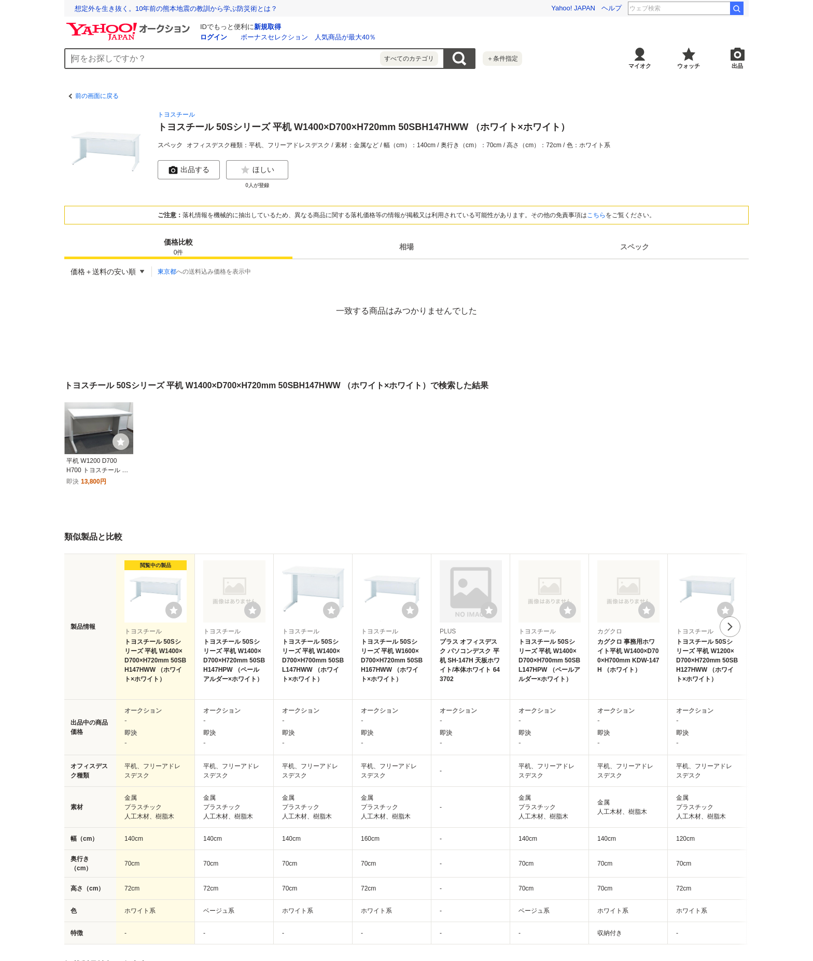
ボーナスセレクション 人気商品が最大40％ (308, 37)
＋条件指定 (502, 58)
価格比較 (178, 247)
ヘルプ (611, 8)
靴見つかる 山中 (700, 8)
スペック (634, 247)
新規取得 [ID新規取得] (267, 27)
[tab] (178, 247)
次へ (730, 626)
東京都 (167, 271)
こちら (596, 215)
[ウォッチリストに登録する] (173, 610)
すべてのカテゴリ (409, 58)
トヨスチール (176, 114)
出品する (188, 170)
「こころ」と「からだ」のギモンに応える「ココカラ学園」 (166, 8)
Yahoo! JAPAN (573, 8)
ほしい (257, 170)
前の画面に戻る (97, 96)
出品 (737, 66)
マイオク (639, 66)
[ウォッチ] (121, 441)
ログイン (213, 37)
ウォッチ (688, 66)
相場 (406, 247)
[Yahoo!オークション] (129, 25)
